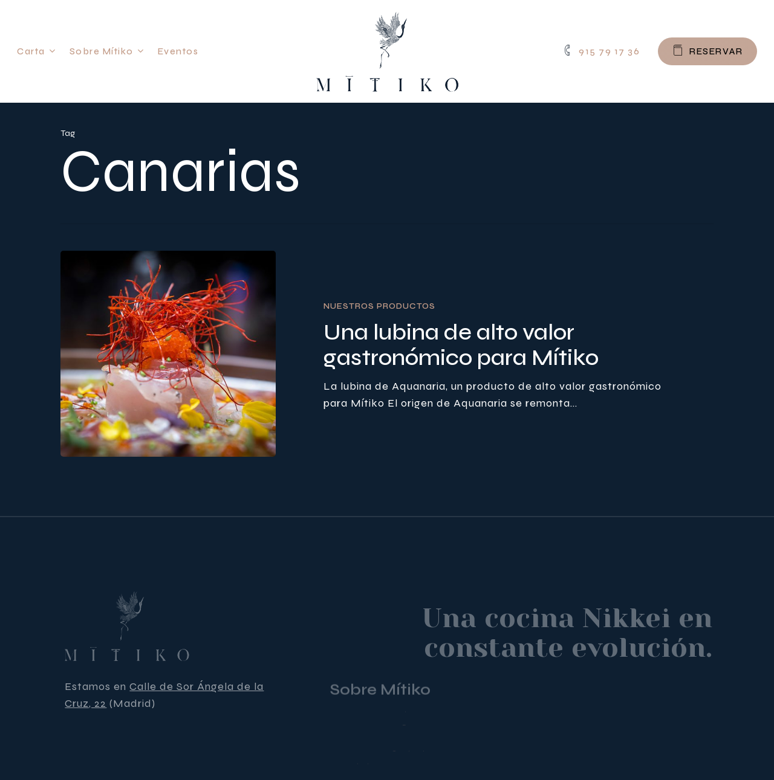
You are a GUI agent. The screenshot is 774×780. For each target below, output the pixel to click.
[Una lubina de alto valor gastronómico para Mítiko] (168, 354)
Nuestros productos (379, 306)
